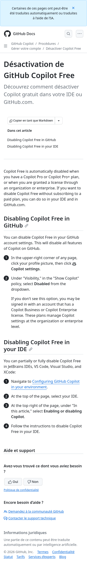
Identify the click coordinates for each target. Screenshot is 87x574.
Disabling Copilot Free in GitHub (37, 221)
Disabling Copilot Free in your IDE (37, 345)
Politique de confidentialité (21, 490)
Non (33, 481)
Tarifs (20, 556)
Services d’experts (42, 556)
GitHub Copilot (22, 43)
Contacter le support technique (30, 518)
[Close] (73, 7)
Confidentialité (63, 552)
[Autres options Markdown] (59, 120)
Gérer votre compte (26, 48)
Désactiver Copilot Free (63, 48)
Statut (8, 556)
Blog (62, 556)
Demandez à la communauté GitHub (34, 511)
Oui (13, 481)
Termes (42, 552)
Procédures (47, 43)
